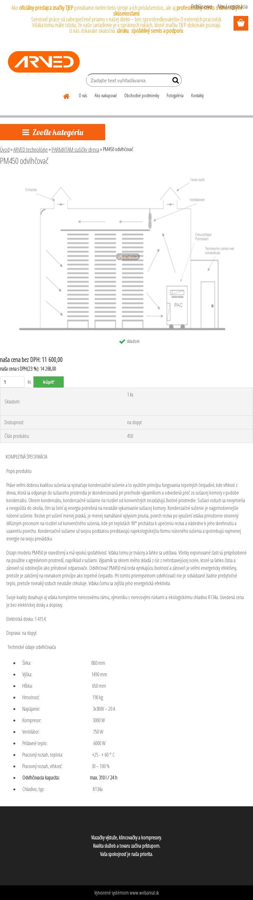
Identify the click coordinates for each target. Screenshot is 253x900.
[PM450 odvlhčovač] (126, 178)
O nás (83, 95)
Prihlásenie (201, 6)
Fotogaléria (175, 95)
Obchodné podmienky (141, 95)
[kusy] (12, 382)
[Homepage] (66, 95)
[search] (174, 81)
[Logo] (44, 62)
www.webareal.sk (144, 892)
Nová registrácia (233, 6)
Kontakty (197, 95)
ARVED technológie (30, 149)
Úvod (5, 149)
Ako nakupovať (106, 95)
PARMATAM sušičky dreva (75, 149)
